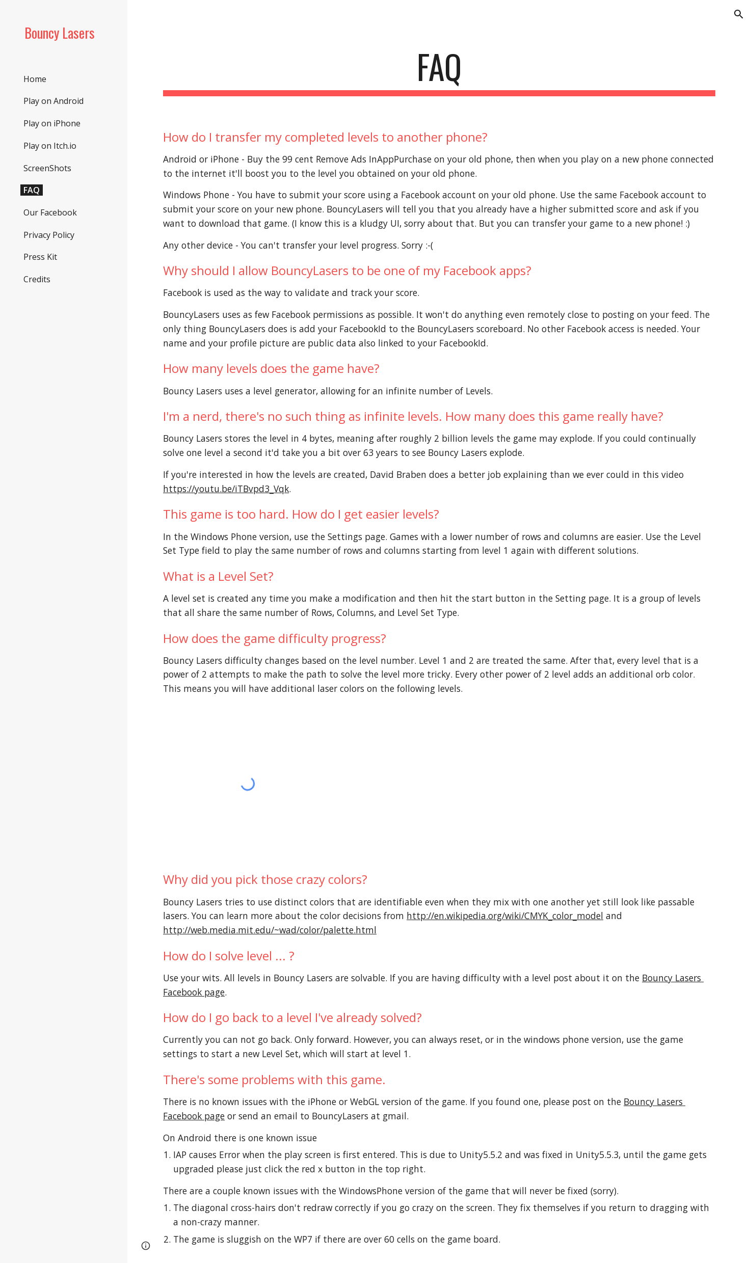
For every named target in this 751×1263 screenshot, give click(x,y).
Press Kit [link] (40, 256)
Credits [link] (36, 279)
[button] (739, 14)
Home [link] (34, 79)
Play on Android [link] (53, 100)
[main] (439, 71)
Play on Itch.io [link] (49, 145)
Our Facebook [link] (50, 212)
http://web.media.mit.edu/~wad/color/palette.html (270, 930)
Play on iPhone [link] (52, 123)
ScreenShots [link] (47, 168)
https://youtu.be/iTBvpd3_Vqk (226, 488)
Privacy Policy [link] (48, 234)
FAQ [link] (31, 190)
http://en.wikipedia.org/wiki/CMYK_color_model (505, 915)
